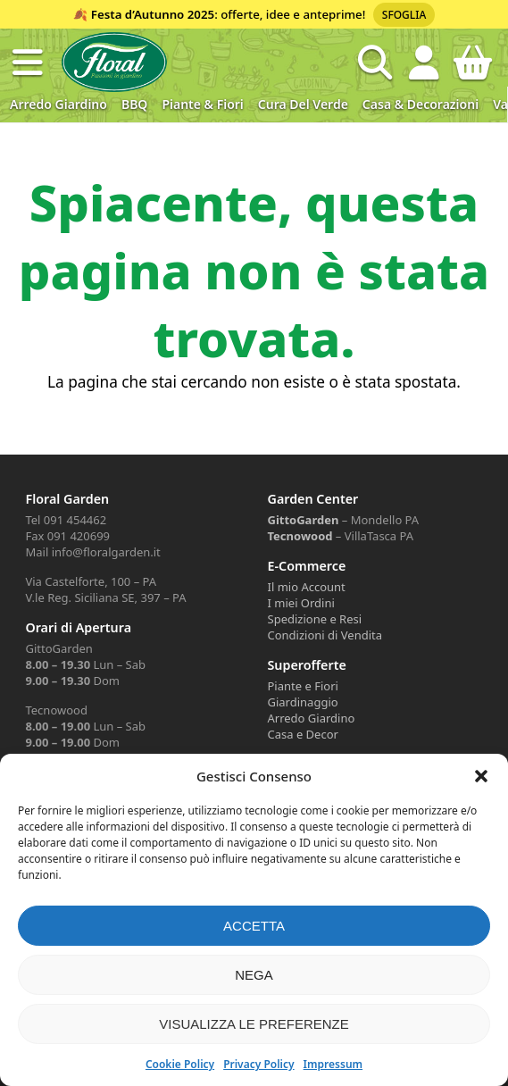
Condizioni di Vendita (325, 635)
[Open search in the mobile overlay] (375, 62)
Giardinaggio (303, 702)
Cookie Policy (180, 1064)
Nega (254, 974)
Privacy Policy (258, 1064)
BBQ (134, 104)
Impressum (333, 1064)
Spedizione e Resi (315, 619)
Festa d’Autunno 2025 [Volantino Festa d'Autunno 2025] (152, 14)
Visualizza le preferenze (254, 1024)
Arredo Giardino (58, 104)
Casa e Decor (303, 734)
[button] (481, 776)
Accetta (254, 925)
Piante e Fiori (303, 686)
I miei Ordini (301, 603)
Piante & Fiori (202, 104)
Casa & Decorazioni (420, 104)
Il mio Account (307, 587)
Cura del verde (303, 104)
